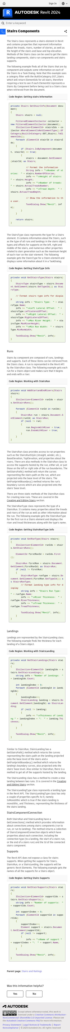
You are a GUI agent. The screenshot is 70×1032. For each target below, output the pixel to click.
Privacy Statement (12, 1024)
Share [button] (65, 32)
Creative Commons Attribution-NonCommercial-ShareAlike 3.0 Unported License (35, 1016)
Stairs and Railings (32, 971)
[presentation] (10, 1013)
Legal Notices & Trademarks (37, 1024)
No (34, 994)
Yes (15, 994)
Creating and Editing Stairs (21, 500)
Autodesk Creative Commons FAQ (23, 1020)
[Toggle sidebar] (3, 31)
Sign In (53, 3)
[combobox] (35, 23)
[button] (64, 3)
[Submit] (3, 23)
